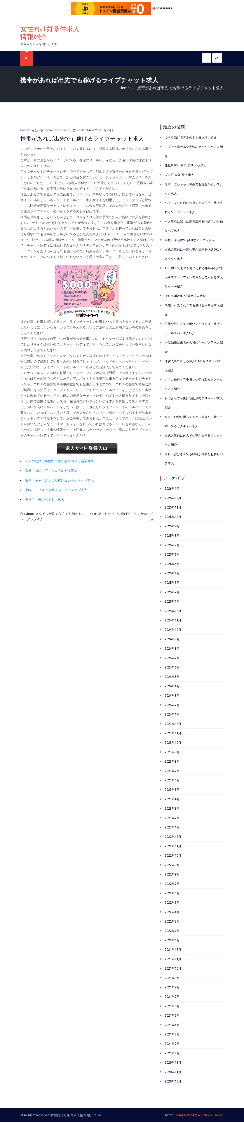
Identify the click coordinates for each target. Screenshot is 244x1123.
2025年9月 (172, 527)
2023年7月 (172, 772)
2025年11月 (173, 508)
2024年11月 (173, 621)
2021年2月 (172, 1044)
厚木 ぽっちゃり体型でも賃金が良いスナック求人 (194, 189)
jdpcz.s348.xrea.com (51, 131)
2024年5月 (172, 677)
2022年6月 (172, 894)
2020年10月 (173, 1082)
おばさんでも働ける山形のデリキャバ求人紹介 (194, 403)
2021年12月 (173, 950)
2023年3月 (172, 809)
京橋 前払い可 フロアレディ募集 (51, 472)
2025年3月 (172, 583)
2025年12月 (173, 499)
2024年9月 (172, 640)
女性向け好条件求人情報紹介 (50, 33)
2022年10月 (173, 856)
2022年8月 (172, 875)
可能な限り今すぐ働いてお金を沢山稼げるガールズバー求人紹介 (194, 329)
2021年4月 (172, 1026)
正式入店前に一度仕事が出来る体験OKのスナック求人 (193, 255)
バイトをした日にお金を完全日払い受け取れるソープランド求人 (194, 208)
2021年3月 (172, 1035)
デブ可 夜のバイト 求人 (44, 500)
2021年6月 (172, 1007)
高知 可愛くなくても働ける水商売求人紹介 (194, 310)
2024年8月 (172, 649)
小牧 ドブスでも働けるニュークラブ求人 (56, 491)
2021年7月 (172, 997)
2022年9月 (172, 866)
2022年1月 (172, 941)
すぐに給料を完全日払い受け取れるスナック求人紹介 (194, 385)
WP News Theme (211, 1116)
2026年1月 (172, 489)
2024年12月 (173, 612)
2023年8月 (172, 762)
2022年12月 (173, 837)
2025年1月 (172, 602)
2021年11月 (173, 960)
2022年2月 (172, 931)
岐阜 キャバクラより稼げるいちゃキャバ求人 (59, 481)
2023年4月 (172, 800)
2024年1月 (172, 715)
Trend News (183, 1116)
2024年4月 (172, 687)
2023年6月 (172, 781)
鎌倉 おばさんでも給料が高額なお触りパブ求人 (194, 459)
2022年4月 (172, 913)
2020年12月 (173, 1063)
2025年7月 (172, 546)
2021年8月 (172, 988)
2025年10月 (173, 517)
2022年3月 (172, 922)
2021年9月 (172, 979)
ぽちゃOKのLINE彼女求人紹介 (185, 296)
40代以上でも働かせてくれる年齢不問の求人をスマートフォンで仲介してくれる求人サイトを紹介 (194, 278)
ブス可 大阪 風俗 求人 (179, 175)
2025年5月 (172, 565)
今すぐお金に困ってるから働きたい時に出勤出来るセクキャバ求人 (194, 422)
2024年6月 (172, 668)
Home (127, 88)
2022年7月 (172, 884)
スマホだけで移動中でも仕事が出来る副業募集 (59, 462)
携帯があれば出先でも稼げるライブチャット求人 (180, 88)
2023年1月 (172, 828)
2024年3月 (172, 696)
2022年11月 (173, 847)
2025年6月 (172, 555)
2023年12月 (173, 724)
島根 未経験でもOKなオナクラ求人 (190, 241)
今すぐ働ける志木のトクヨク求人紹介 (191, 138)
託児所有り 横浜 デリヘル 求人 (185, 166)
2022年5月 (172, 903)
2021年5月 (172, 1016)
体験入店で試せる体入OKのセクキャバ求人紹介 (193, 366)
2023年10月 (173, 743)
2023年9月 (172, 753)
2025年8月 (172, 536)
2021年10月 (173, 969)
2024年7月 (172, 659)
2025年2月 (172, 593)
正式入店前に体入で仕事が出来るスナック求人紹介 (194, 441)
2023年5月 (172, 790)
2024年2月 (172, 706)
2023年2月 (172, 819)
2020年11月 (173, 1073)
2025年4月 (172, 574)
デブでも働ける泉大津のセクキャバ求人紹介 (194, 152)
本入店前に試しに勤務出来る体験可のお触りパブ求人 (194, 227)
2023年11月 (173, 734)
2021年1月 (172, 1054)
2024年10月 (173, 630)
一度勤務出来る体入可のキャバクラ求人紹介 (194, 348)
